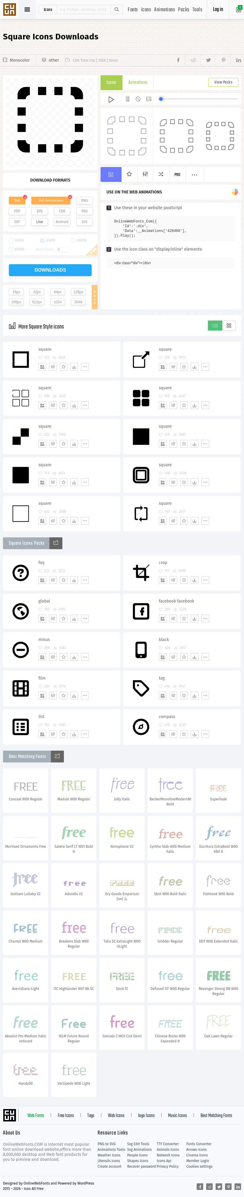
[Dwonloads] (74, 367)
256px (16, 302)
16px (16, 292)
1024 (58, 302)
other (54, 60)
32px (37, 292)
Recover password (141, 1166)
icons (48, 9)
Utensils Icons (109, 1161)
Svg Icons (10, 10)
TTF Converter (168, 1144)
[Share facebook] (180, 60)
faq (41, 562)
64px (58, 292)
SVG (17, 200)
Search (116, 9)
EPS (40, 211)
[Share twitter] (207, 60)
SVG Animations (50, 200)
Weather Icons (109, 1155)
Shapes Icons (137, 1161)
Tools (198, 10)
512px (37, 302)
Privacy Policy (168, 1166)
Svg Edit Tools (138, 1144)
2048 (79, 302)
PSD (84, 211)
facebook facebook (176, 601)
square (44, 349)
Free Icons (66, 1116)
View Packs (223, 82)
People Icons (137, 1155)
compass (167, 716)
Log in (218, 9)
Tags (90, 1116)
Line (39, 222)
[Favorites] (63, 367)
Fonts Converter (198, 1144)
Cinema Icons (197, 1155)
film (42, 678)
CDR (62, 211)
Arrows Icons (196, 1150)
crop (163, 562)
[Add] (42, 367)
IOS (84, 222)
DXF (17, 222)
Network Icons (168, 1155)
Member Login (197, 1161)
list (41, 716)
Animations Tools (111, 1150)
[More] (85, 367)
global (44, 601)
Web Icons (116, 1116)
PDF (17, 211)
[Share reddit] (192, 60)
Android (62, 222)
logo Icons (146, 1116)
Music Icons (177, 1116)
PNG (84, 200)
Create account (110, 1166)
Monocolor (20, 60)
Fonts (133, 10)
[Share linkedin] (235, 60)
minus (44, 639)
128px (78, 292)
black (164, 639)
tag (162, 678)
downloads (50, 270)
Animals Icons (168, 1150)
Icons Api (164, 1161)
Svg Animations (139, 1150)
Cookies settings (199, 1166)
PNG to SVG (107, 1144)
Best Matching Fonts (216, 1116)
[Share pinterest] (222, 60)
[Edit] (53, 367)
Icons (146, 10)
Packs (184, 10)
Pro (177, 175)
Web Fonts (36, 1116)
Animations (164, 10)
